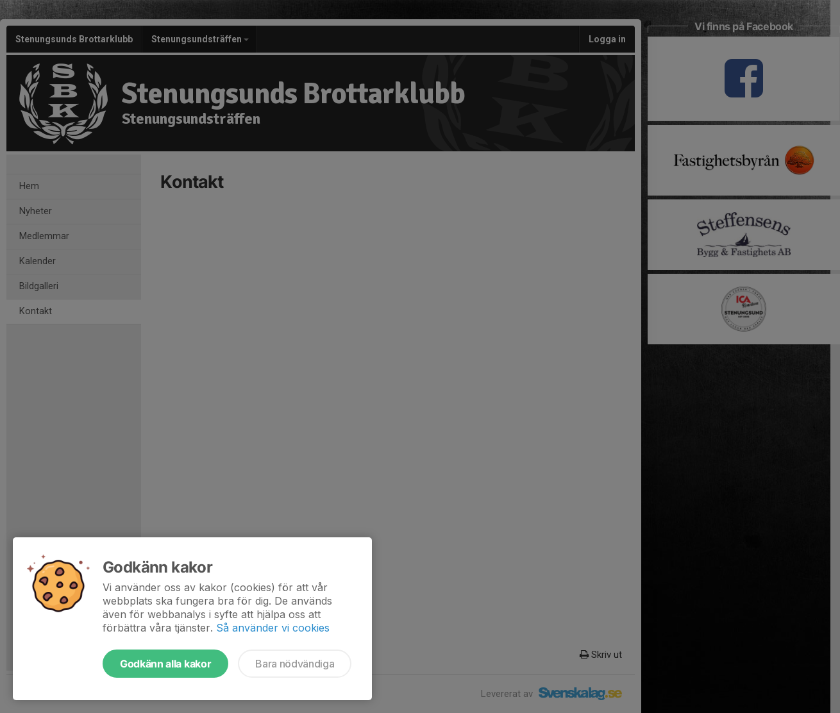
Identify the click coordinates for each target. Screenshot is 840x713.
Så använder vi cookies (273, 627)
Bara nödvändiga (294, 663)
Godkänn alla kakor (165, 663)
